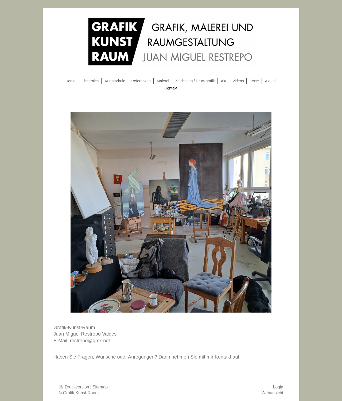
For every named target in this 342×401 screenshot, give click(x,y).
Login (278, 387)
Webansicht (272, 393)
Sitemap (100, 387)
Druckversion (74, 387)
